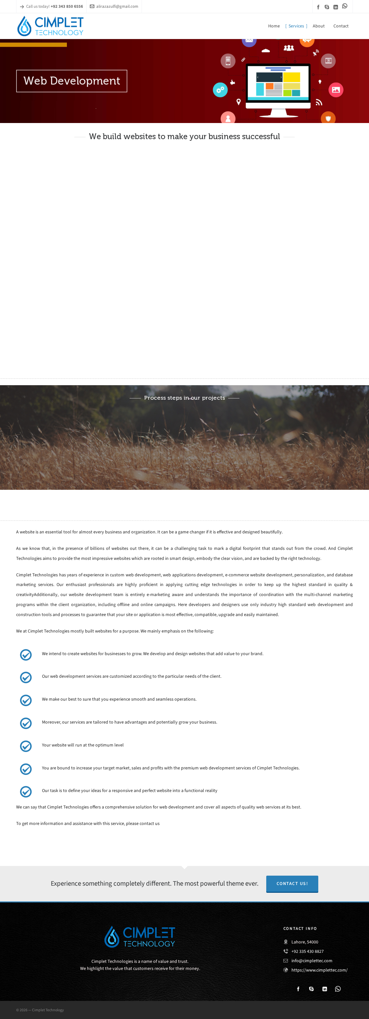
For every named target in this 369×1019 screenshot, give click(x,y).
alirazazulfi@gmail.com (114, 6)
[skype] (328, 7)
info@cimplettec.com (311, 961)
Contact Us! (292, 883)
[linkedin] (336, 7)
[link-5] (345, 6)
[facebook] (319, 7)
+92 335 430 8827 (307, 951)
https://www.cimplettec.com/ (319, 970)
